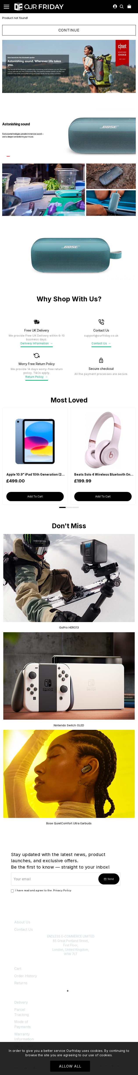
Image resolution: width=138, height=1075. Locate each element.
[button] (62, 507)
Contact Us (101, 343)
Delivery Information (37, 343)
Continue (69, 30)
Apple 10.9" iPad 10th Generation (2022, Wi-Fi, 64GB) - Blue (35, 474)
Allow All (70, 1066)
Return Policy (36, 377)
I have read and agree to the (41, 890)
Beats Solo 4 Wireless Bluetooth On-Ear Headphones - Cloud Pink (103, 474)
